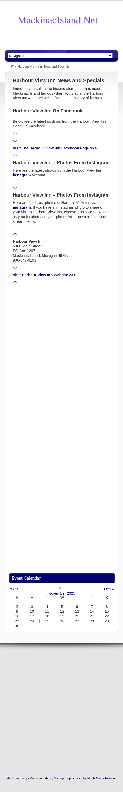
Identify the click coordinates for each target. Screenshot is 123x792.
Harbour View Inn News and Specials (58, 80)
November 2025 (61, 593)
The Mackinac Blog (57, 20)
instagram (22, 175)
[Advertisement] (64, 41)
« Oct (14, 589)
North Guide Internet (101, 778)
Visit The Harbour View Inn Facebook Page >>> (55, 148)
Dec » (109, 589)
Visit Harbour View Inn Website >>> (44, 275)
